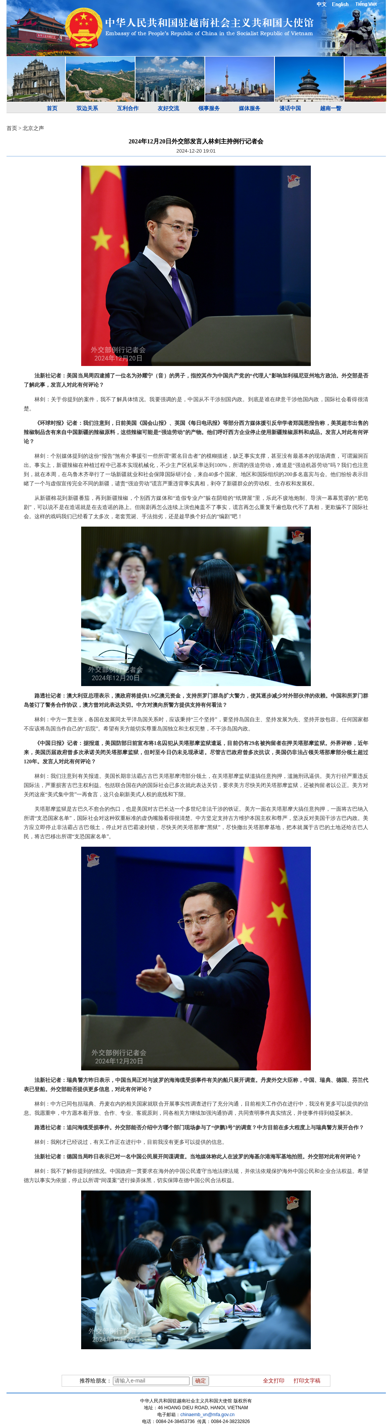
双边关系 (87, 108)
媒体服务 (249, 108)
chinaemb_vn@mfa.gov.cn (207, 1414)
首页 (52, 108)
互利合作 (128, 108)
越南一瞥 (330, 108)
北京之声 (33, 128)
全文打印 (273, 1381)
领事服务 (209, 108)
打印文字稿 (307, 1381)
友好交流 (168, 108)
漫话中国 (290, 108)
